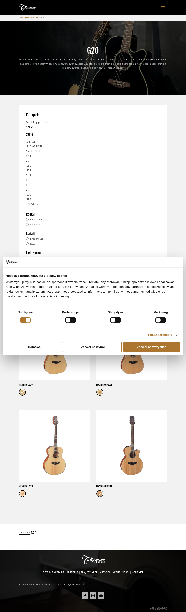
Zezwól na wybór (93, 347)
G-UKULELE (33, 151)
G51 (28, 170)
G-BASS (31, 141)
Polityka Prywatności (75, 584)
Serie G (36, 17)
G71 (28, 175)
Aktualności (120, 572)
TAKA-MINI (32, 204)
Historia (72, 572)
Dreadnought (37, 238)
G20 (28, 161)
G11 (28, 156)
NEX (32, 243)
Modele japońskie (37, 122)
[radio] (22, 392)
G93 (28, 199)
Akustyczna (36, 224)
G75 (28, 185)
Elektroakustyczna (40, 219)
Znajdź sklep (89, 572)
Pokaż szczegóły (160, 335)
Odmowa (34, 347)
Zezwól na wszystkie (151, 347)
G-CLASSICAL (34, 146)
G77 (28, 190)
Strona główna (25, 17)
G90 (28, 194)
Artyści (105, 572)
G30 (28, 165)
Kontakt (137, 572)
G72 (28, 180)
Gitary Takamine (53, 572)
